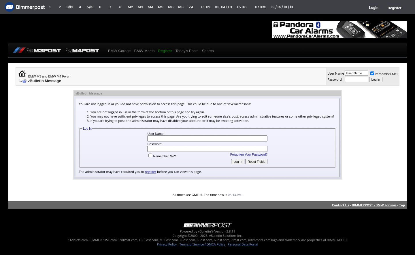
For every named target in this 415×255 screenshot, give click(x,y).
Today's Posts (187, 51)
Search (208, 51)
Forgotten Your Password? (249, 154)
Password (334, 79)
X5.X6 (241, 7)
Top (402, 205)
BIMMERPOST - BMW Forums (374, 205)
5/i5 (90, 7)
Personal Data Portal (243, 244)
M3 (140, 7)
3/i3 (70, 7)
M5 (160, 7)
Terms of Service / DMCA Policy (202, 244)
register (150, 171)
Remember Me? (384, 74)
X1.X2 (205, 7)
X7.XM (259, 7)
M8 (181, 7)
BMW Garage (119, 51)
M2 (130, 7)
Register (394, 8)
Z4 (190, 7)
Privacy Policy (167, 244)
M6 (170, 7)
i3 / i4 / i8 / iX (282, 7)
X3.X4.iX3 (223, 7)
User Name (335, 73)
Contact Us (340, 205)
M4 (150, 7)
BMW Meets (144, 51)
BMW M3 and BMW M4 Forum (49, 76)
